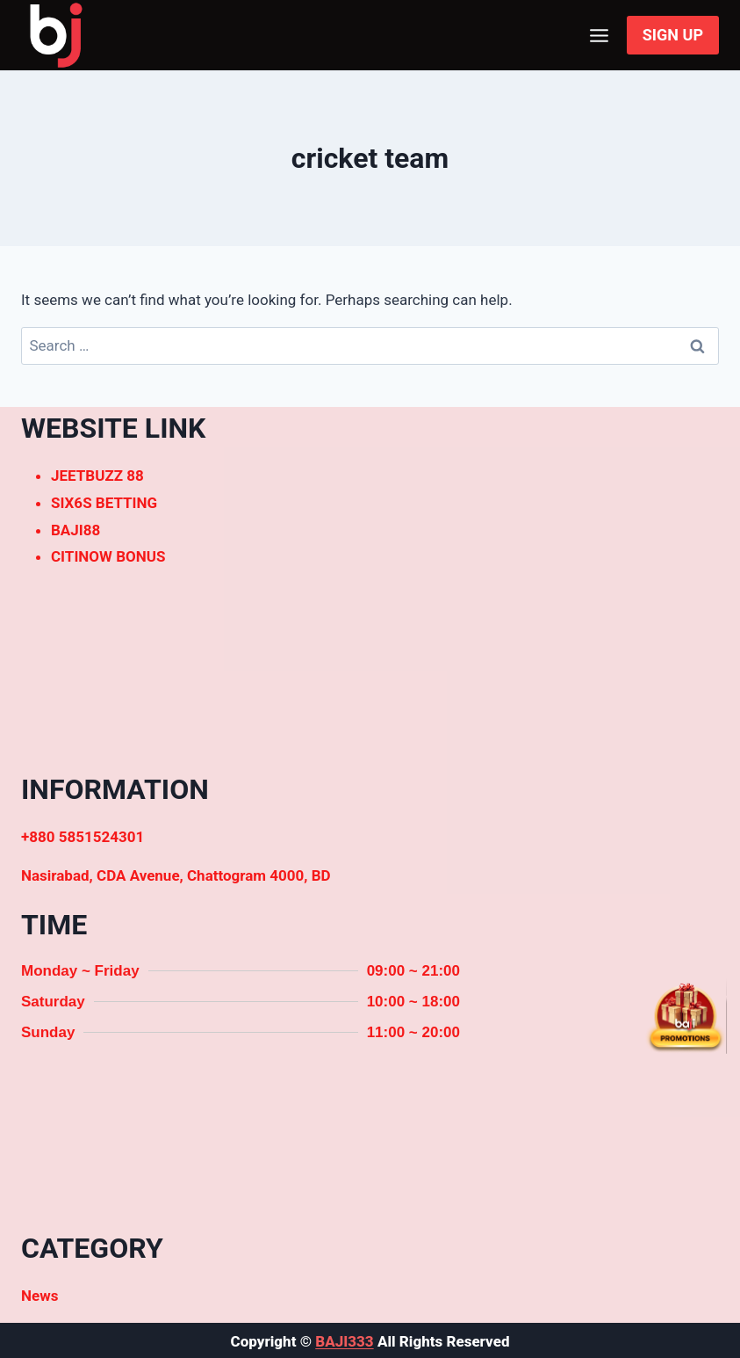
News (39, 1295)
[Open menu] (599, 35)
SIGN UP (673, 34)
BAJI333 (344, 1341)
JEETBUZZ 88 (97, 475)
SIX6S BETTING (104, 503)
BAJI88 (75, 530)
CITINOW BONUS (108, 556)
